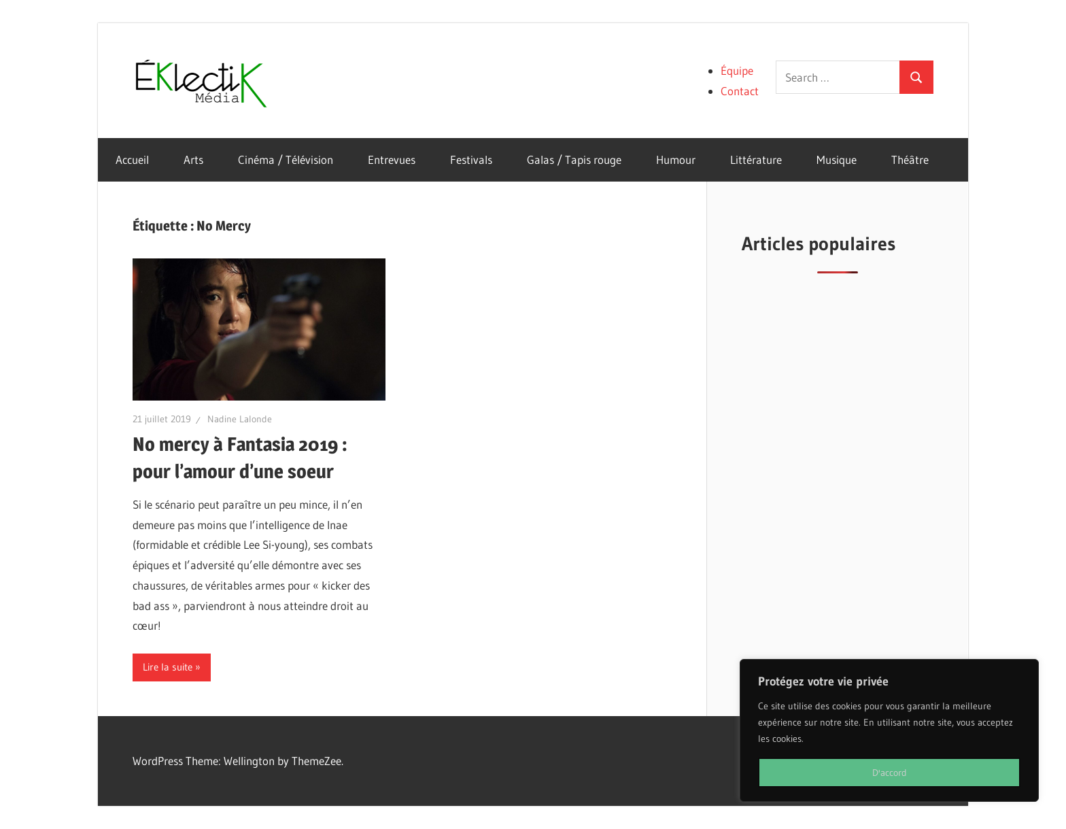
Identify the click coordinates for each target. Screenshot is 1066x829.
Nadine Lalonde (239, 419)
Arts (193, 159)
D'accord (889, 772)
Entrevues (391, 159)
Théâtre (910, 159)
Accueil (132, 159)
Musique (836, 159)
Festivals (471, 159)
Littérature (756, 159)
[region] (889, 730)
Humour (675, 159)
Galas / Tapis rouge (574, 159)
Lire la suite (167, 666)
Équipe (737, 70)
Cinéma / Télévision (285, 159)
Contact (740, 91)
